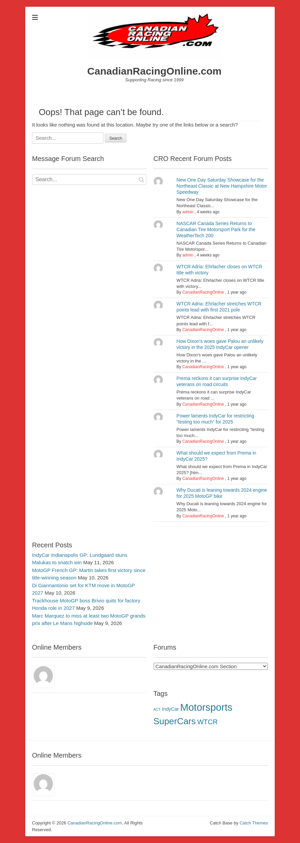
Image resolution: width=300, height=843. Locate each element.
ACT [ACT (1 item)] (156, 709)
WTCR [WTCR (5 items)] (207, 722)
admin (187, 212)
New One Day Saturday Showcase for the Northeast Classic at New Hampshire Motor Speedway (222, 186)
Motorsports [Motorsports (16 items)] (206, 707)
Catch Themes (254, 822)
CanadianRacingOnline (203, 292)
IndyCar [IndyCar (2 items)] (170, 709)
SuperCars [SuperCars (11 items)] (174, 721)
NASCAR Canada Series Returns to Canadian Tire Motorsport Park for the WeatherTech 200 (216, 229)
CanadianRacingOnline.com (154, 71)
